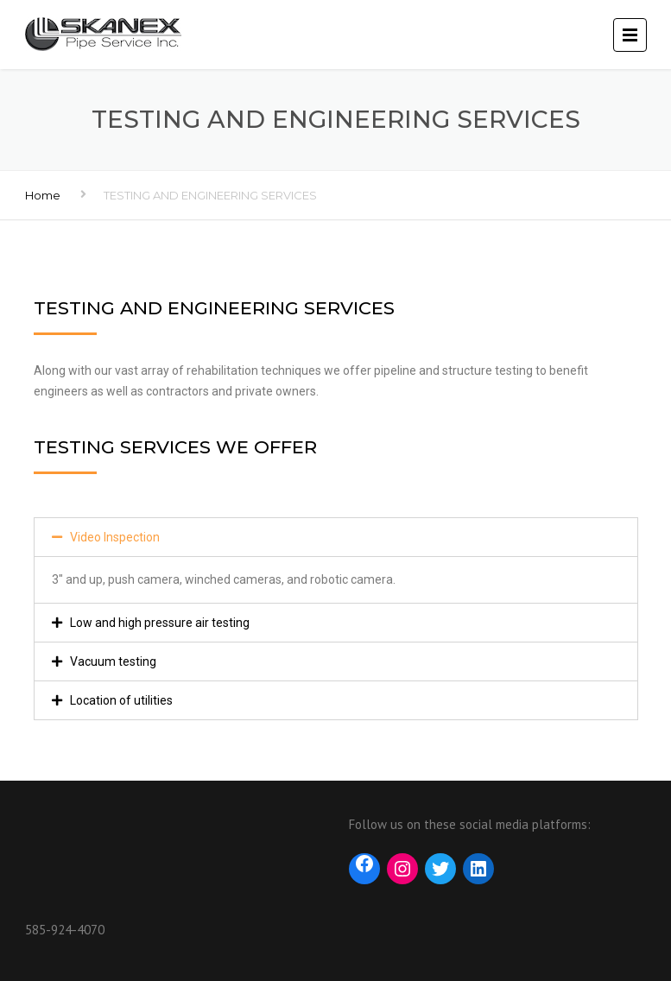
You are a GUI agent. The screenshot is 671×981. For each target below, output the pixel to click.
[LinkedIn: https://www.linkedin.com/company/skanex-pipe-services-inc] (478, 866)
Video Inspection (115, 537)
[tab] (336, 537)
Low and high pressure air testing (160, 623)
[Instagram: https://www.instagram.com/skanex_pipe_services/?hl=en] (402, 868)
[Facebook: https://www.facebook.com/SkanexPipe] (364, 866)
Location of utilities (121, 700)
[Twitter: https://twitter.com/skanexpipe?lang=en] (440, 868)
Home (42, 195)
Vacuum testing (113, 661)
